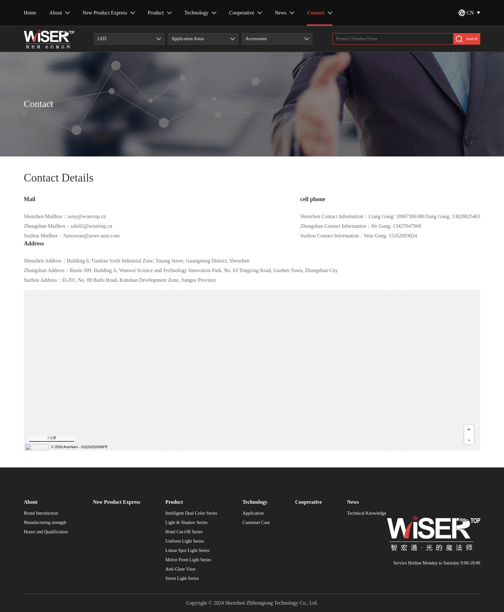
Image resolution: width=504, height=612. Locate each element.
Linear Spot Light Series (188, 550)
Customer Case (256, 522)
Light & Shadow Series (187, 522)
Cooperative (245, 13)
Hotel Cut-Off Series (184, 532)
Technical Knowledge (366, 513)
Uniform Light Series (185, 541)
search (467, 39)
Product (160, 13)
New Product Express (109, 13)
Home (30, 12)
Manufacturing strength (45, 522)
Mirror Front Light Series (189, 560)
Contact (319, 13)
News (284, 13)
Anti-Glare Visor (181, 569)
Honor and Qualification (46, 532)
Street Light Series (182, 578)
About (59, 13)
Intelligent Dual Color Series (191, 513)
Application (253, 513)
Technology (200, 13)
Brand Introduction (41, 513)
